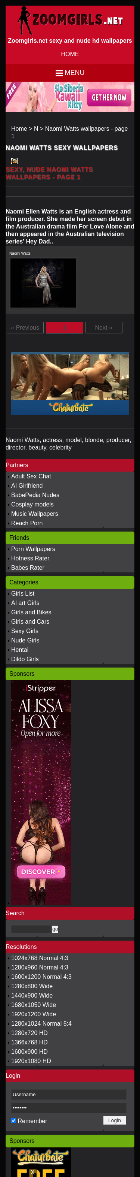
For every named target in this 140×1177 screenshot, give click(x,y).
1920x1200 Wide (33, 1014)
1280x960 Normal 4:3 (39, 967)
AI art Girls (25, 603)
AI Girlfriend (27, 485)
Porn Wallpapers (33, 549)
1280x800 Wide (32, 986)
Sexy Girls (24, 631)
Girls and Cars (30, 621)
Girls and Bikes (31, 612)
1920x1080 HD (31, 1061)
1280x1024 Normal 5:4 (41, 1023)
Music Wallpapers (34, 514)
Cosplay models (32, 504)
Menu (75, 72)
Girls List (22, 593)
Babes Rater (27, 568)
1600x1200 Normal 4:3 (41, 977)
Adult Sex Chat (31, 476)
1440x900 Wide (32, 995)
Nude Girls (25, 640)
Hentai (19, 650)
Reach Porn (27, 523)
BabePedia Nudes (35, 495)
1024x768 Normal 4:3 (39, 958)
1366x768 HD (29, 1042)
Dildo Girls (25, 659)
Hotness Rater (30, 558)
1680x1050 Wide (33, 1005)
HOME (70, 54)
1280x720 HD (29, 1033)
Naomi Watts (20, 253)
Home (19, 128)
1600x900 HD (29, 1052)
